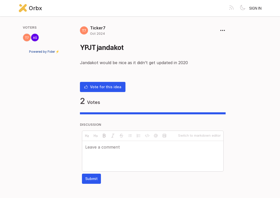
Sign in (255, 8)
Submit (91, 178)
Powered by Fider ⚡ (44, 51)
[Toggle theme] (242, 8)
